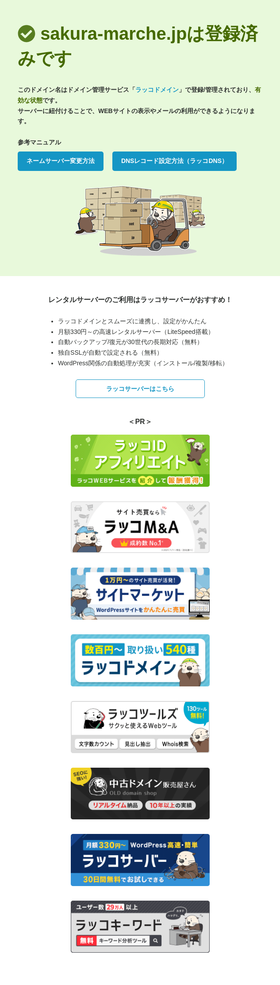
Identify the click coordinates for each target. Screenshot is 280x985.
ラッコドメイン (157, 89)
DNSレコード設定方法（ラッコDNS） (174, 160)
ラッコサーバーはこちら (140, 388)
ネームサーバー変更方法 (61, 160)
